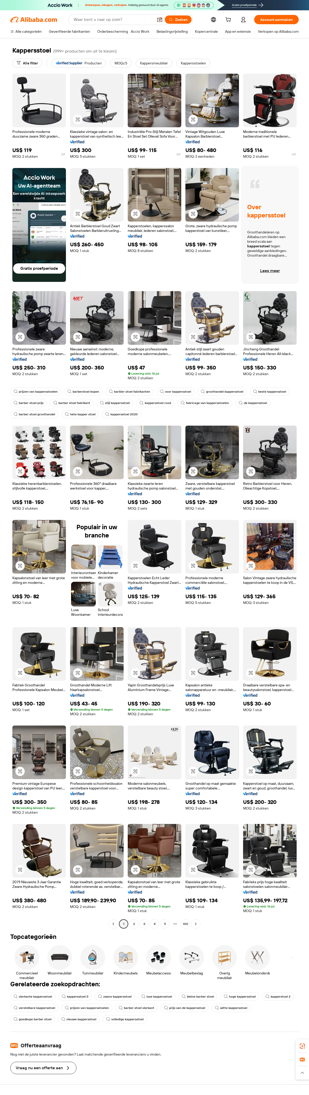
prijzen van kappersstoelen (36, 392)
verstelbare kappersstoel (34, 1008)
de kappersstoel (253, 403)
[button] (160, 19)
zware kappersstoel (115, 997)
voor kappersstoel (175, 392)
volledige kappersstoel (125, 1019)
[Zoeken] (178, 19)
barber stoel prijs (29, 403)
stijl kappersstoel (115, 403)
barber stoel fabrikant (71, 403)
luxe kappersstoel (156, 997)
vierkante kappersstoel (33, 997)
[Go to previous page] (113, 924)
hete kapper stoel (80, 414)
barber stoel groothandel (34, 414)
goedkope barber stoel (33, 1019)
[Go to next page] (195, 924)
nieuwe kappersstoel (78, 1019)
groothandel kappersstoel (222, 392)
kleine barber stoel (198, 997)
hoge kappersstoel (240, 997)
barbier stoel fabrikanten (129, 392)
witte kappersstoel (231, 1008)
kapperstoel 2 (277, 997)
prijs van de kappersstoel (184, 1008)
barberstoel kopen (83, 392)
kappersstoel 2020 (121, 414)
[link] (302, 1046)
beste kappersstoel (269, 392)
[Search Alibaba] (113, 19)
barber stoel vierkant (136, 1008)
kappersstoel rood (155, 403)
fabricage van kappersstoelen (205, 403)
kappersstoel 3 (75, 997)
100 (185, 924)
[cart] (229, 20)
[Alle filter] (27, 63)
